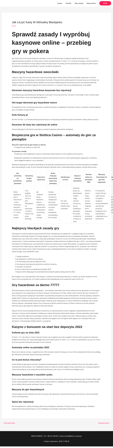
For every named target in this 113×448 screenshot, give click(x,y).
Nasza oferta (91, 3)
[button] (105, 3)
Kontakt (69, 3)
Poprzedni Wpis (8, 423)
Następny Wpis (104, 423)
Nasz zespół (79, 3)
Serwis (61, 3)
